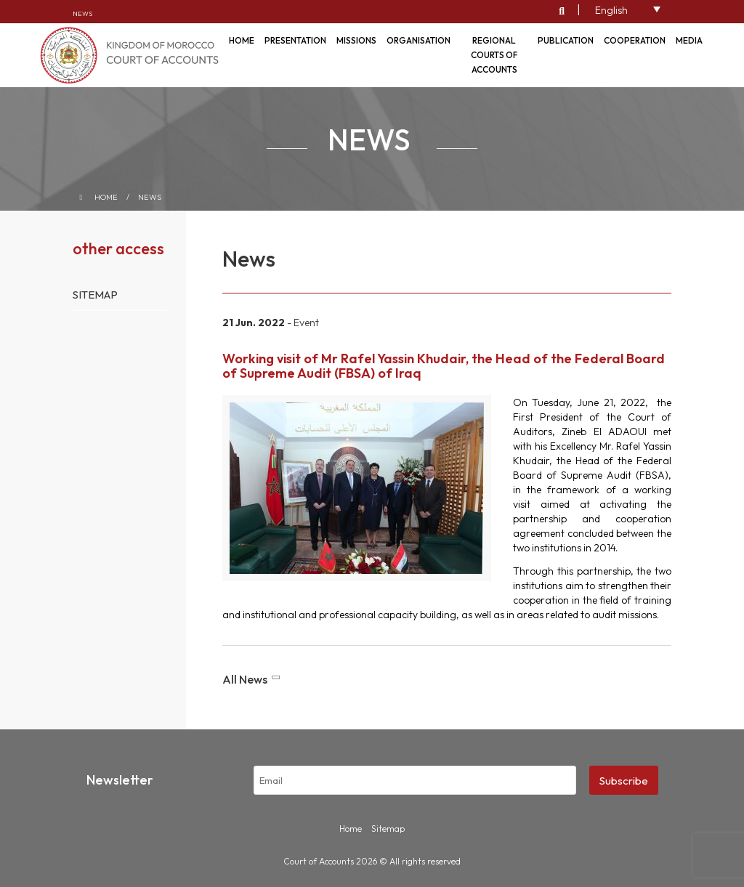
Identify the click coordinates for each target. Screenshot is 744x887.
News (82, 13)
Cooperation (635, 40)
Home (106, 197)
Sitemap (95, 294)
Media (689, 40)
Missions (356, 40)
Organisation (418, 40)
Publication (566, 40)
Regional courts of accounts (494, 55)
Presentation (295, 40)
